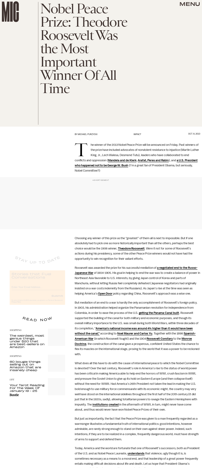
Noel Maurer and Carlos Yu (134, 333)
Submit (57, 298)
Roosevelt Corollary (160, 338)
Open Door (105, 293)
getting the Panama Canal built (159, 312)
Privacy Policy (16, 304)
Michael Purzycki (87, 134)
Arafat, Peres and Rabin (153, 160)
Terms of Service (54, 303)
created (114, 404)
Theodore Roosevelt (131, 248)
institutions (100, 404)
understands (136, 453)
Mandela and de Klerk (122, 160)
